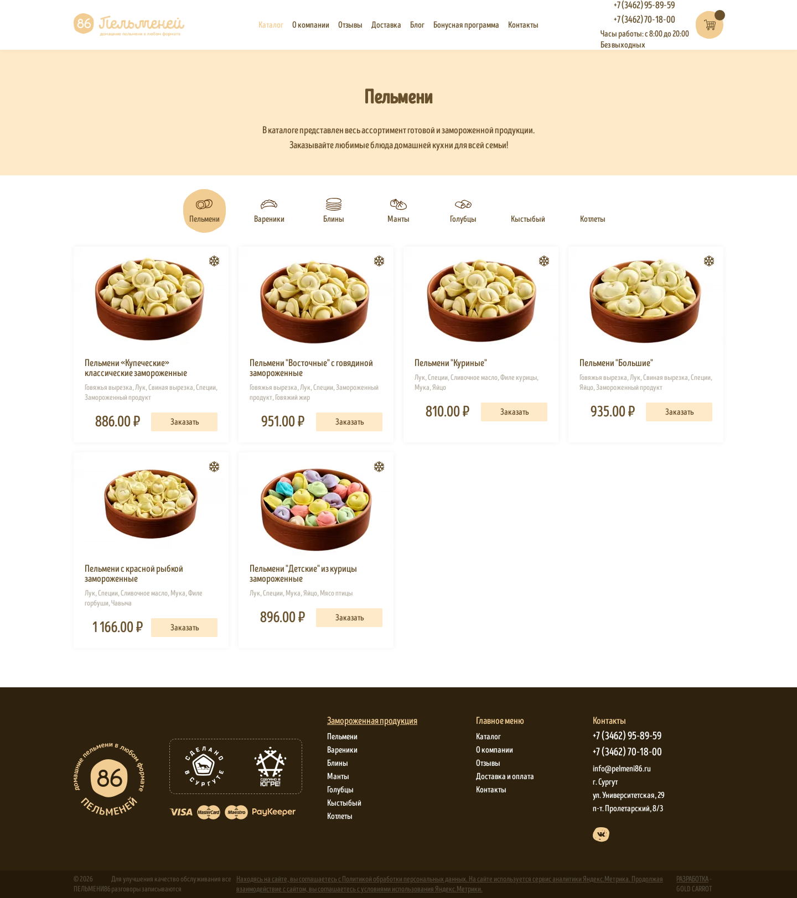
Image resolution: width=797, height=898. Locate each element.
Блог (417, 24)
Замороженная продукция (372, 721)
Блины (337, 763)
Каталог (270, 24)
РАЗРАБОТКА (692, 879)
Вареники (342, 749)
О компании (310, 24)
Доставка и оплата (505, 776)
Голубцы (340, 789)
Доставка (386, 24)
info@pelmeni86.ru (622, 768)
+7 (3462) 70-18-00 (644, 20)
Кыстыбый (344, 802)
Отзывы (350, 24)
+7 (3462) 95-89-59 (627, 736)
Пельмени (342, 736)
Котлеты (340, 816)
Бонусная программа (466, 24)
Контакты (523, 24)
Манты (338, 776)
